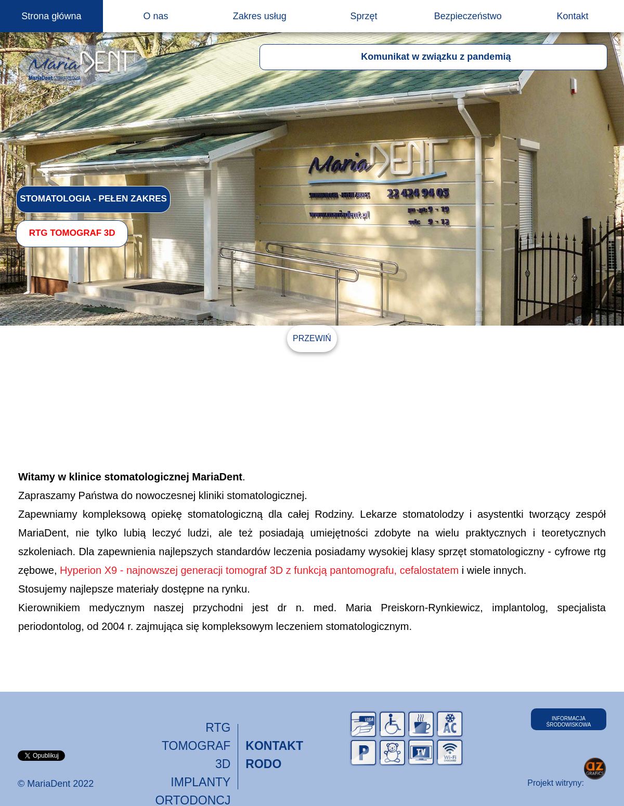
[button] (433, 57)
